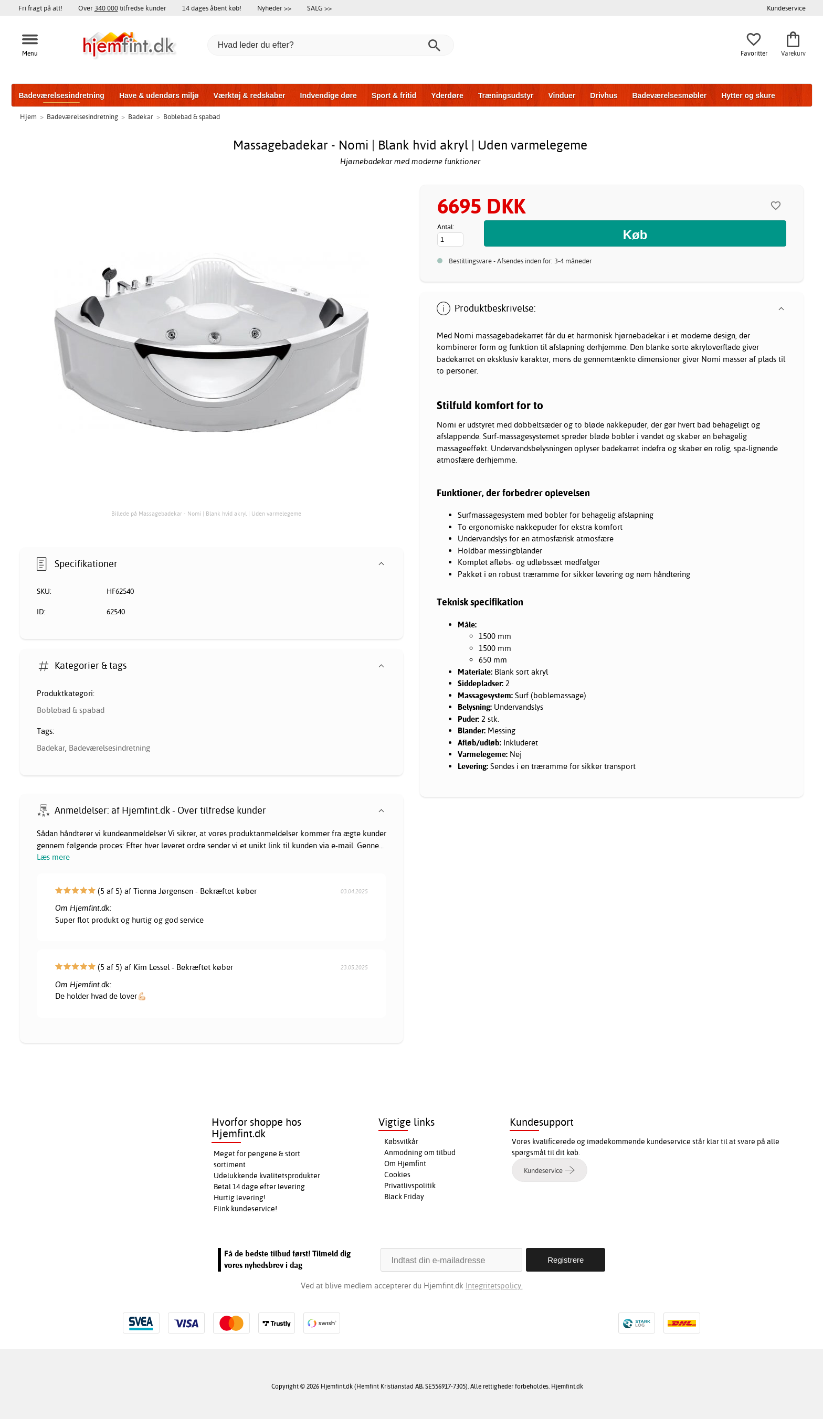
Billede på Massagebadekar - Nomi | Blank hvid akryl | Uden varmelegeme (206, 513)
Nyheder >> (274, 8)
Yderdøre (447, 95)
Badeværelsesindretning (61, 95)
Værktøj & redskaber (250, 95)
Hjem (28, 116)
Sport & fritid (394, 95)
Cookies (397, 1174)
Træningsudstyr (506, 95)
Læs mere (53, 857)
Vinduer (561, 95)
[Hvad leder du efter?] (330, 45)
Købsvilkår (401, 1141)
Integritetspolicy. (493, 1285)
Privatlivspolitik (410, 1185)
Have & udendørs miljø (159, 95)
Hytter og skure (748, 95)
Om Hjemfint (405, 1163)
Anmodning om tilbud (420, 1152)
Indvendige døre (328, 95)
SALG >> (319, 8)
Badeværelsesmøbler (669, 95)
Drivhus (603, 95)
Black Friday (404, 1196)
